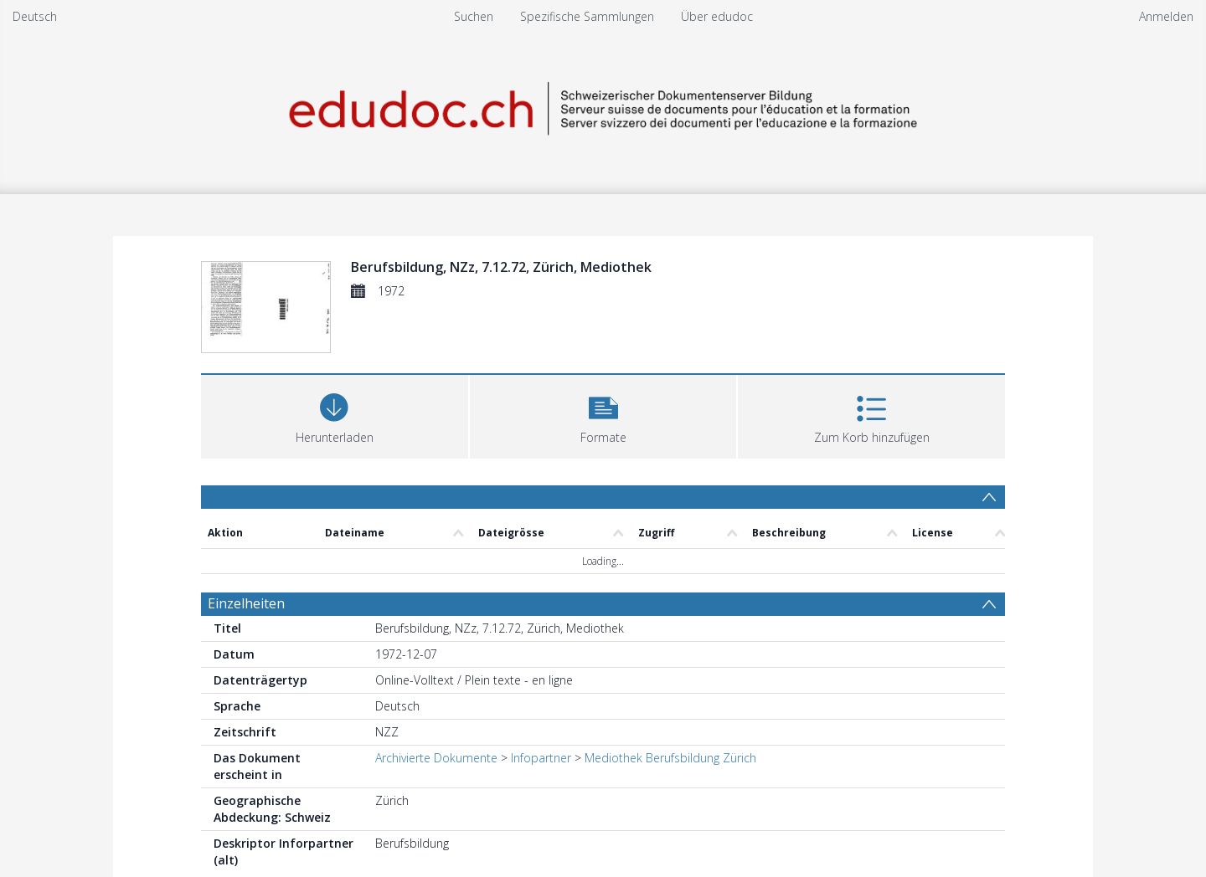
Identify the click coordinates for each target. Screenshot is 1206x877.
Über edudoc (717, 16)
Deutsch (35, 16)
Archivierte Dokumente (436, 758)
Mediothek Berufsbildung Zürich (670, 758)
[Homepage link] (603, 106)
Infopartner (541, 758)
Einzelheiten (246, 603)
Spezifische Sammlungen (587, 16)
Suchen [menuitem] (473, 16)
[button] (603, 414)
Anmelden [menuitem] (1166, 16)
